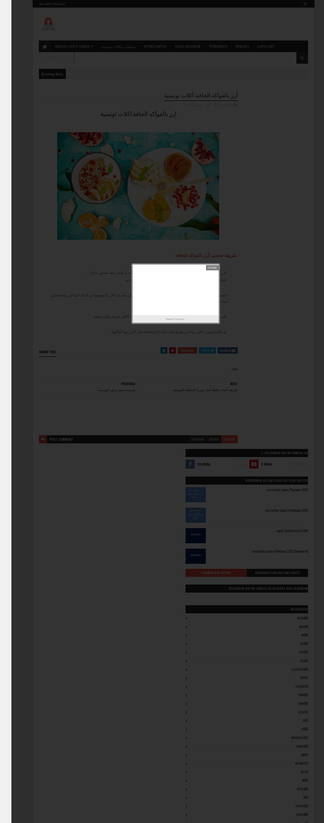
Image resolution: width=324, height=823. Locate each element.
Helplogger (168, 319)
